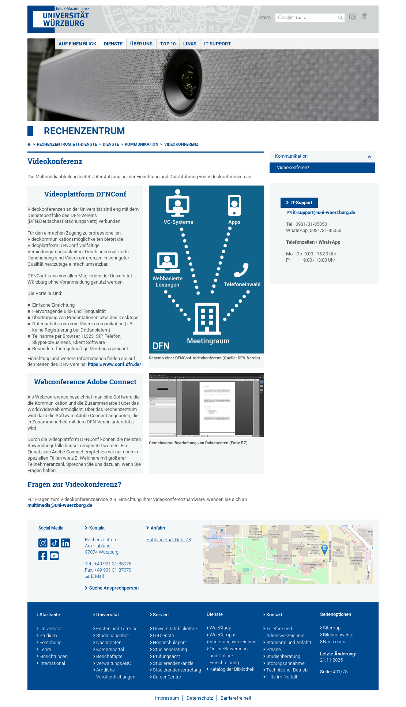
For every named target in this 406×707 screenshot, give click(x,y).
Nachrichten (107, 643)
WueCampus (222, 635)
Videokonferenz (181, 144)
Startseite (48, 615)
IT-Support (217, 43)
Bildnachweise (336, 635)
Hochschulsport (168, 643)
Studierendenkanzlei (172, 664)
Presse (272, 650)
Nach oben (332, 642)
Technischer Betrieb (285, 670)
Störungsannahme (284, 664)
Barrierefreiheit (236, 698)
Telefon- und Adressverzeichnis (283, 632)
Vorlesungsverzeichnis (231, 642)
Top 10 (168, 43)
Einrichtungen (52, 657)
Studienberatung (168, 650)
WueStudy (219, 628)
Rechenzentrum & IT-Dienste (67, 144)
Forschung (49, 643)
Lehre (44, 650)
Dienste (113, 43)
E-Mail (97, 576)
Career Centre (165, 677)
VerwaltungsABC (112, 664)
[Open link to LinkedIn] (66, 543)
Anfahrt (158, 528)
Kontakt (97, 528)
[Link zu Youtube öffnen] (55, 556)
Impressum (167, 698)
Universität (49, 629)
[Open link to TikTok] (55, 543)
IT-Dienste (162, 636)
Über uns (141, 43)
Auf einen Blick (77, 43)
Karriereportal (108, 650)
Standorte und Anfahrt (287, 643)
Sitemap (330, 628)
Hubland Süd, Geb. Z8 (168, 539)
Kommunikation (141, 144)
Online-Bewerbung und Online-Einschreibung (227, 656)
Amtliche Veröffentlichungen (114, 674)
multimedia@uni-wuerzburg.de (59, 505)
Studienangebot (111, 636)
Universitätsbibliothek (174, 629)
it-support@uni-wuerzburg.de (324, 212)
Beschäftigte (108, 657)
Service (159, 615)
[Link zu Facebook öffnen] (43, 556)
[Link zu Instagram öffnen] (43, 543)
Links (189, 43)
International (51, 664)
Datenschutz (200, 698)
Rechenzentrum (84, 131)
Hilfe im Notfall (280, 677)
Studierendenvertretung (174, 670)
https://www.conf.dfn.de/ (114, 364)
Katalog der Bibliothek (230, 669)
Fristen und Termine (115, 629)
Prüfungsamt (165, 657)
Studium (47, 636)
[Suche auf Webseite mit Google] (310, 18)
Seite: (326, 671)
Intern (264, 17)
